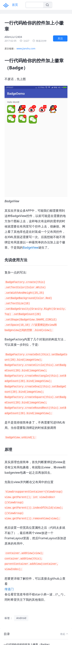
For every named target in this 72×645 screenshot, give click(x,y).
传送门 (9, 589)
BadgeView (30, 247)
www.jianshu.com (25, 48)
